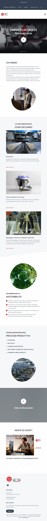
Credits (19, 517)
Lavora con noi (34, 7)
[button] (21, 51)
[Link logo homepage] (4, 14)
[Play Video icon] (23, 401)
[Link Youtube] (8, 485)
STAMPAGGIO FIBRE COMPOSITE (17, 352)
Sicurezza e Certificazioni (10, 7)
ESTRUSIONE (11, 340)
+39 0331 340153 (10, 499)
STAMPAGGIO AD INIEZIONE (15, 346)
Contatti (26, 7)
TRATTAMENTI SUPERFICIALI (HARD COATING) (21, 349)
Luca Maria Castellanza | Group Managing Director (22, 458)
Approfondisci (9, 167)
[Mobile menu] (45, 14)
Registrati (10, 511)
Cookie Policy (30, 516)
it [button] (41, 7)
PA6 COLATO (11, 343)
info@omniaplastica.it (11, 497)
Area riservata (23, 2)
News (19, 7)
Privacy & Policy (37, 516)
